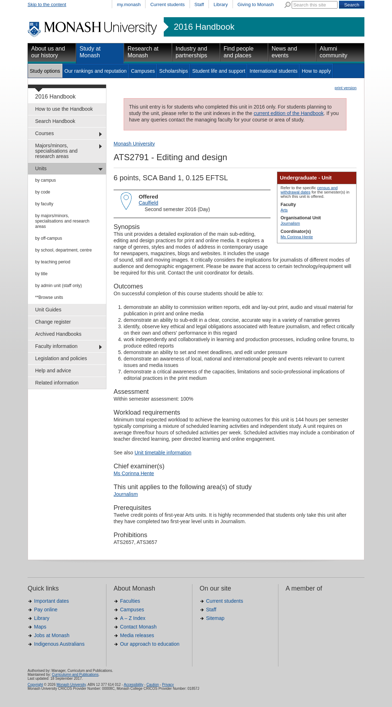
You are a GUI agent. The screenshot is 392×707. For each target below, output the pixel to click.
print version (346, 88)
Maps (40, 627)
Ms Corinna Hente (297, 237)
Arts (284, 210)
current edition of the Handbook (289, 113)
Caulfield (148, 203)
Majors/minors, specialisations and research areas (56, 151)
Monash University (134, 144)
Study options (45, 71)
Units (41, 168)
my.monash (128, 4)
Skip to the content (47, 4)
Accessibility (133, 685)
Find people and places (239, 52)
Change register (53, 322)
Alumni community (333, 52)
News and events (284, 52)
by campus (45, 180)
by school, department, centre (63, 250)
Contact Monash (138, 627)
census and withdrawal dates (309, 190)
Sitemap (215, 618)
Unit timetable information (162, 452)
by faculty (44, 203)
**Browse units (49, 297)
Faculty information (56, 346)
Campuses (143, 71)
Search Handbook (55, 121)
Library (221, 4)
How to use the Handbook (64, 109)
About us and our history (48, 52)
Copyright (35, 685)
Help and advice (53, 370)
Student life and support (218, 71)
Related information (56, 383)
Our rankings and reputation (95, 71)
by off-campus (48, 238)
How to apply (316, 71)
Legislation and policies (61, 358)
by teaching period (52, 261)
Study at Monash (90, 52)
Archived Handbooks (58, 334)
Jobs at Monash (52, 635)
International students (273, 71)
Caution (153, 685)
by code (42, 192)
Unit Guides (48, 309)
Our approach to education (150, 644)
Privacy (168, 685)
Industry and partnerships (191, 52)
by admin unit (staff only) (58, 285)
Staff (199, 4)
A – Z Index (132, 618)
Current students (167, 4)
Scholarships (173, 71)
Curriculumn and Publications (75, 675)
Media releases (137, 635)
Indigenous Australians (59, 644)
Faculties (130, 601)
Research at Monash (143, 52)
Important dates (51, 601)
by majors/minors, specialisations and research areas (62, 221)
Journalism (290, 223)
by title (41, 273)
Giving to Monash (256, 4)
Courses (44, 133)
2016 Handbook (204, 27)
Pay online (45, 609)
